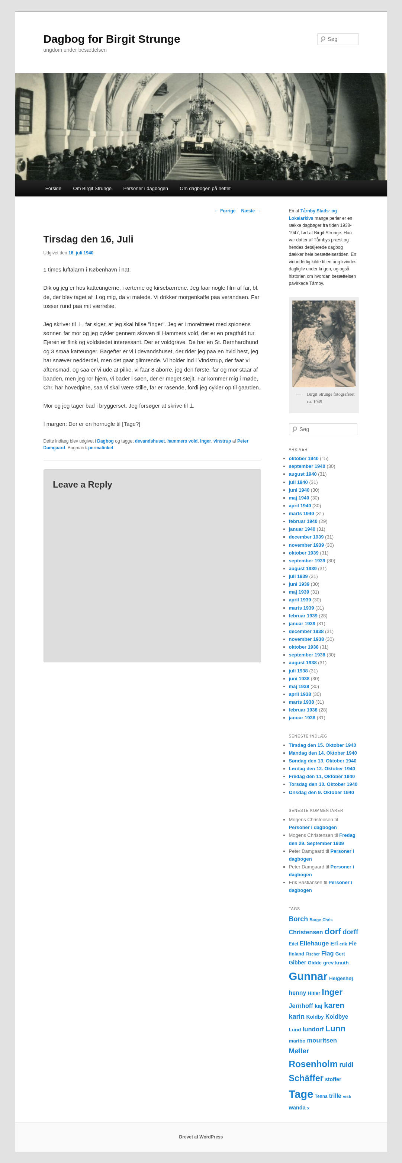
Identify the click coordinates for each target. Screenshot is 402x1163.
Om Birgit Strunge (92, 188)
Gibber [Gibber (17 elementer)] (297, 963)
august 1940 (303, 474)
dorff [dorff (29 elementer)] (350, 932)
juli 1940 (298, 482)
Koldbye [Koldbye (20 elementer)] (336, 1016)
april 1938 (300, 694)
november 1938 (306, 639)
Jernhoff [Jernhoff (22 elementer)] (301, 1005)
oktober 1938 (304, 647)
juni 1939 (299, 584)
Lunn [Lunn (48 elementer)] (335, 1028)
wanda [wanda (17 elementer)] (297, 1108)
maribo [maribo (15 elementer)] (297, 1041)
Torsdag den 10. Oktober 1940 (323, 784)
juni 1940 (299, 490)
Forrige (225, 210)
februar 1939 (303, 616)
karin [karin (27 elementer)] (297, 1016)
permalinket (100, 447)
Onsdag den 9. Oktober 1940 (321, 792)
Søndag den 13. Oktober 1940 (323, 761)
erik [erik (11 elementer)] (343, 944)
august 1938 (303, 662)
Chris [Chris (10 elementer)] (327, 920)
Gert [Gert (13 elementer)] (340, 954)
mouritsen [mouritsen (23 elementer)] (322, 1040)
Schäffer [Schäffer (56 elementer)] (306, 1078)
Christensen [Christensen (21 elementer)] (306, 932)
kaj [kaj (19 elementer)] (318, 1006)
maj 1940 (299, 498)
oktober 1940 (304, 458)
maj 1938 (299, 686)
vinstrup (222, 441)
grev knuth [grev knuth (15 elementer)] (336, 963)
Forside (53, 188)
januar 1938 (302, 717)
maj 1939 (299, 592)
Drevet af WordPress (201, 1137)
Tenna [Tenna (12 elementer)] (321, 1096)
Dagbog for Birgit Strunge (112, 39)
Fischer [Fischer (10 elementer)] (313, 954)
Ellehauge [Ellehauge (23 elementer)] (314, 943)
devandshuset (150, 441)
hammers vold (182, 441)
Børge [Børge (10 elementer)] (315, 920)
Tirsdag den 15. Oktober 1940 (322, 745)
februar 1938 (303, 710)
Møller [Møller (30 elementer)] (299, 1051)
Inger (205, 441)
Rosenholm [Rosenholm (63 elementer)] (313, 1064)
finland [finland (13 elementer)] (296, 954)
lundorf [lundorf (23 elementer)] (313, 1029)
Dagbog (105, 441)
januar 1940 (302, 529)
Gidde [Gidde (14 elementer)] (315, 963)
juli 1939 (298, 576)
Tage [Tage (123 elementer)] (301, 1094)
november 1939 (306, 545)
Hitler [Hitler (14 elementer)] (314, 993)
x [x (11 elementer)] (308, 1108)
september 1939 (307, 560)
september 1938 (307, 655)
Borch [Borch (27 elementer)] (298, 919)
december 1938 (306, 631)
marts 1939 (301, 608)
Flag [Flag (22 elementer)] (327, 953)
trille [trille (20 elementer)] (335, 1096)
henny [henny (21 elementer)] (297, 993)
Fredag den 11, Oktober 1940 (322, 776)
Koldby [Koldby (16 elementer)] (315, 1017)
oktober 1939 (304, 553)
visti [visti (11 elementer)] (347, 1096)
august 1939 (303, 568)
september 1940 (307, 466)
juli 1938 (298, 671)
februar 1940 (303, 521)
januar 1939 (302, 623)
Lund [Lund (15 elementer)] (295, 1029)
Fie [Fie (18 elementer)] (352, 944)
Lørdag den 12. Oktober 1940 (322, 768)
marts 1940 (301, 513)
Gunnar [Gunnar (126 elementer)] (308, 976)
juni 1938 (299, 678)
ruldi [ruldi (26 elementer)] (347, 1065)
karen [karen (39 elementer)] (334, 1005)
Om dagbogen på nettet (205, 188)
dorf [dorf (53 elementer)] (333, 931)
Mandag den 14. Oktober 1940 (323, 753)
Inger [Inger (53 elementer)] (332, 992)
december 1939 (306, 537)
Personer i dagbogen (145, 188)
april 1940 (300, 505)
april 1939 (300, 600)
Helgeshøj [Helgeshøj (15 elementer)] (341, 978)
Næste (250, 210)
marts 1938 (301, 702)
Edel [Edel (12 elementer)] (293, 944)
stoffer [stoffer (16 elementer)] (333, 1079)
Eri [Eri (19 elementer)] (334, 943)
